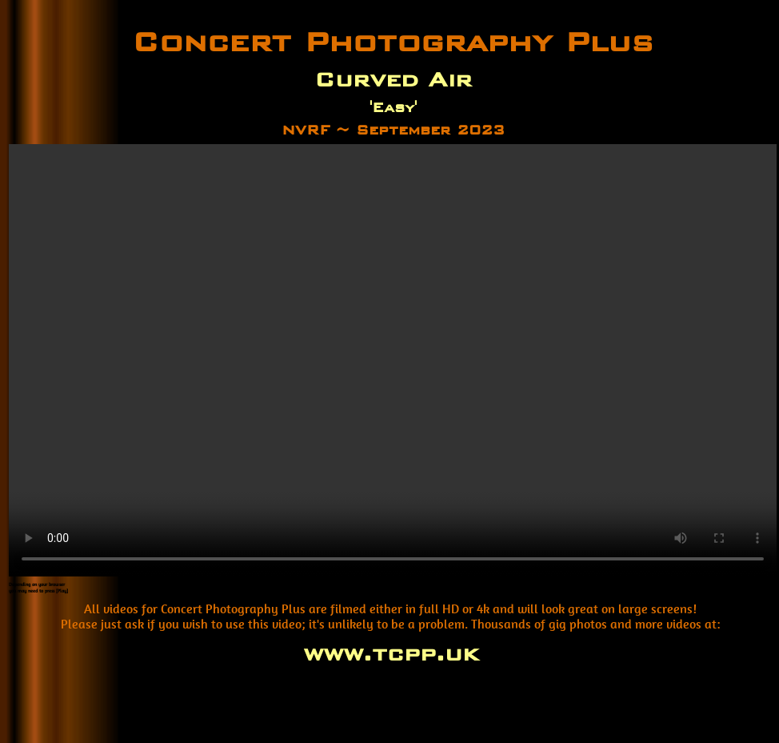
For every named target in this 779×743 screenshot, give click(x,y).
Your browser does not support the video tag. (393, 360)
